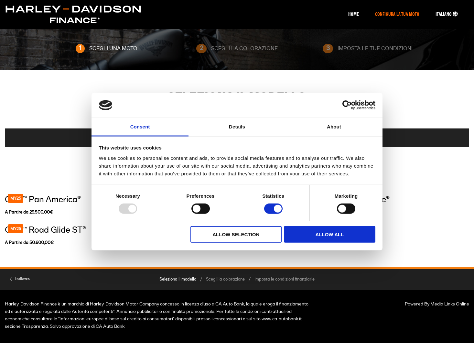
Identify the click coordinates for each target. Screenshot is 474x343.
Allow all (330, 234)
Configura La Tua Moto (397, 14)
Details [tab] (237, 126)
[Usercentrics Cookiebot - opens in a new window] (347, 105)
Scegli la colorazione (225, 279)
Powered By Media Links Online (437, 304)
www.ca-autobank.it (282, 318)
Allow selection (235, 234)
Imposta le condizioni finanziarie (284, 279)
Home (353, 14)
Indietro (22, 279)
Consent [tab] (140, 126)
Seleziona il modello (177, 279)
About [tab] (334, 126)
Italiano (447, 14)
